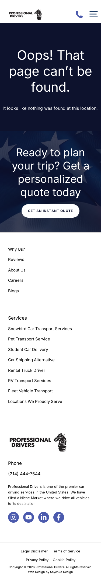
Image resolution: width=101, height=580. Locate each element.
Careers (15, 280)
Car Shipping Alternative (31, 359)
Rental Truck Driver (26, 370)
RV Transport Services (29, 380)
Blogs (13, 290)
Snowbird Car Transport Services (40, 328)
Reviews (16, 259)
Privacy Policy (37, 560)
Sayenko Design (61, 572)
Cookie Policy (64, 560)
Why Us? (16, 249)
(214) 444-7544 (24, 473)
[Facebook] (13, 517)
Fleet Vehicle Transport (30, 390)
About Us (17, 270)
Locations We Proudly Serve (35, 401)
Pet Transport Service (29, 339)
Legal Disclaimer (34, 551)
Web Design (36, 572)
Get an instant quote (50, 211)
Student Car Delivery (28, 349)
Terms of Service (66, 551)
